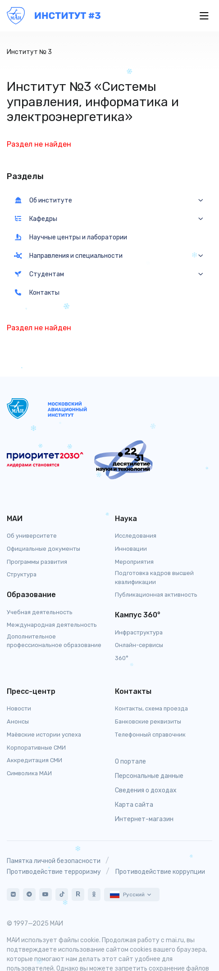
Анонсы (18, 721)
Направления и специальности (68, 256)
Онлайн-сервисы (139, 645)
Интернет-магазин (144, 819)
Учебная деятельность (40, 612)
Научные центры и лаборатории (70, 237)
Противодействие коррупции (160, 872)
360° (121, 658)
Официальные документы (43, 548)
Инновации (131, 548)
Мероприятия (134, 561)
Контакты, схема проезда (151, 708)
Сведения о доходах (146, 790)
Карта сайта (134, 805)
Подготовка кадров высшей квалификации (154, 577)
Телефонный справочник (150, 734)
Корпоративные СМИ (36, 747)
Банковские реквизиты (148, 721)
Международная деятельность (52, 624)
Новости (19, 708)
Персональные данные (149, 776)
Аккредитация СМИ (34, 760)
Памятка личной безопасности (53, 861)
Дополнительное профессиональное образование (54, 640)
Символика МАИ (29, 773)
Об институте (43, 200)
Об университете (32, 535)
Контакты (36, 293)
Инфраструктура (139, 632)
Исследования (135, 535)
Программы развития (37, 561)
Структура (21, 574)
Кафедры (35, 219)
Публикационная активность (156, 594)
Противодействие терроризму (54, 872)
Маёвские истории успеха (44, 734)
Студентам (39, 274)
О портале (130, 761)
